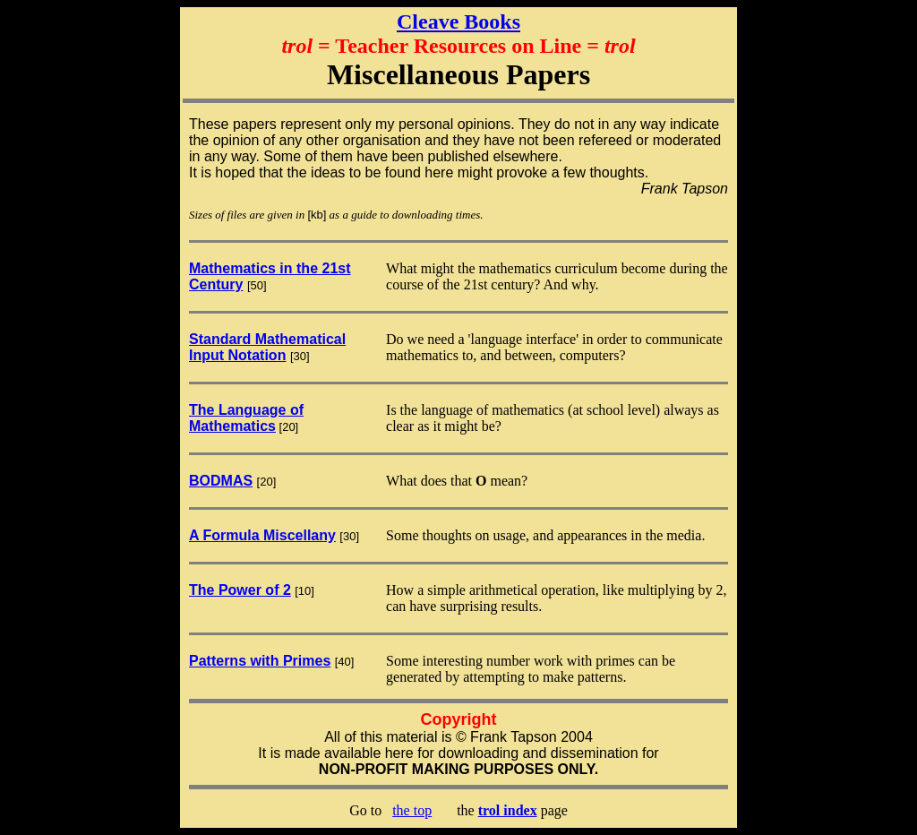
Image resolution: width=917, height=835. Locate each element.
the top (412, 810)
